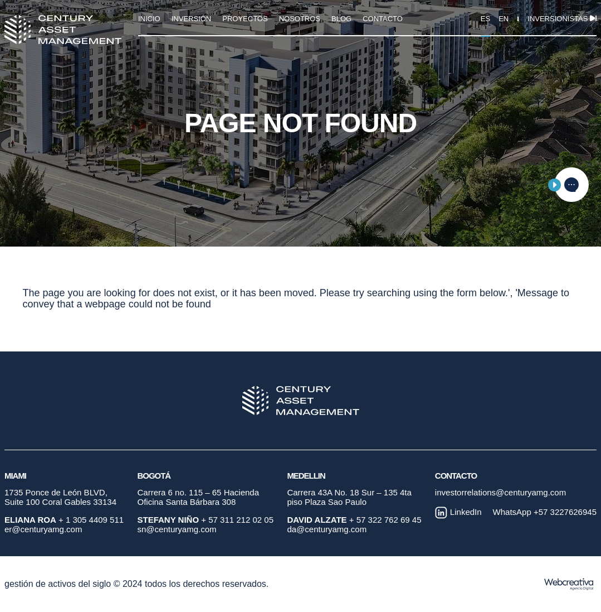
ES (485, 19)
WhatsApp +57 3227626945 (545, 512)
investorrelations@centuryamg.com (500, 492)
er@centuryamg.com (43, 529)
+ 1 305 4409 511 (91, 519)
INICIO (149, 19)
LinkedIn (458, 513)
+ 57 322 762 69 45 (385, 519)
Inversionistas (562, 19)
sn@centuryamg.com (177, 529)
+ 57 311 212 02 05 (237, 519)
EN (504, 19)
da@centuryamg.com (327, 529)
